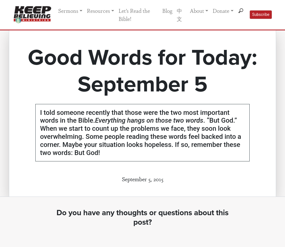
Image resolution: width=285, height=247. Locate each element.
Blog (167, 10)
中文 (179, 15)
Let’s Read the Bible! (134, 15)
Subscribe (260, 14)
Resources (98, 10)
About (197, 10)
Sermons (68, 10)
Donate (221, 10)
